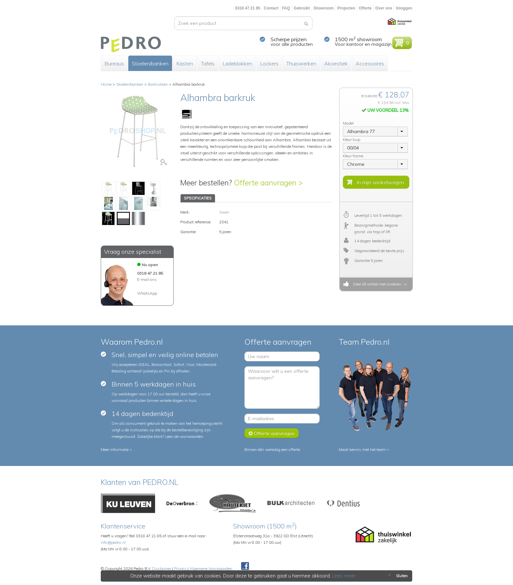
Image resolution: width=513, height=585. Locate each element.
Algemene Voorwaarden (210, 568)
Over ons (383, 8)
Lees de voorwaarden (184, 436)
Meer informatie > (116, 449)
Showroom (323, 8)
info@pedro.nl (113, 542)
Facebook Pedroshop (245, 566)
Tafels (208, 63)
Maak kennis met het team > (364, 449)
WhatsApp (147, 293)
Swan (224, 212)
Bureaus (114, 63)
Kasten (184, 63)
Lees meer (344, 576)
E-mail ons (147, 279)
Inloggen (404, 8)
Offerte (365, 8)
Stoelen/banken (150, 63)
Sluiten (397, 576)
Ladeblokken (237, 63)
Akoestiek (336, 63)
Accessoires (370, 63)
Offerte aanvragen (271, 433)
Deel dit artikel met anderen (376, 284)
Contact (271, 8)
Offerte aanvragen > (268, 182)
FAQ (286, 8)
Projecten (346, 8)
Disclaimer (161, 568)
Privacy (180, 568)
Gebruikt (302, 8)
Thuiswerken (301, 63)
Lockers (269, 63)
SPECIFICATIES (198, 198)
